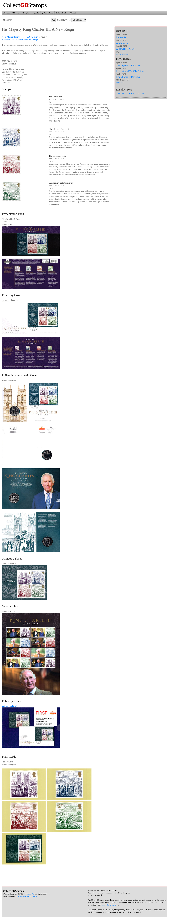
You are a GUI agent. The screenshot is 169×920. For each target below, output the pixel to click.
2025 (122, 93)
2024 (126, 93)
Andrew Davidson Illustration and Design (21, 39)
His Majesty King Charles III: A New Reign (21, 37)
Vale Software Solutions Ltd (26, 896)
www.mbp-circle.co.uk (110, 905)
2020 (142, 93)
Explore (26, 13)
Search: (7, 20)
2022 (134, 93)
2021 (138, 93)
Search (16, 13)
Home (6, 13)
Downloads (61, 13)
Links (36, 13)
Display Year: (64, 20)
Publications (47, 13)
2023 (130, 93)
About (72, 13)
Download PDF (9, 706)
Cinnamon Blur (29, 894)
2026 (118, 93)
